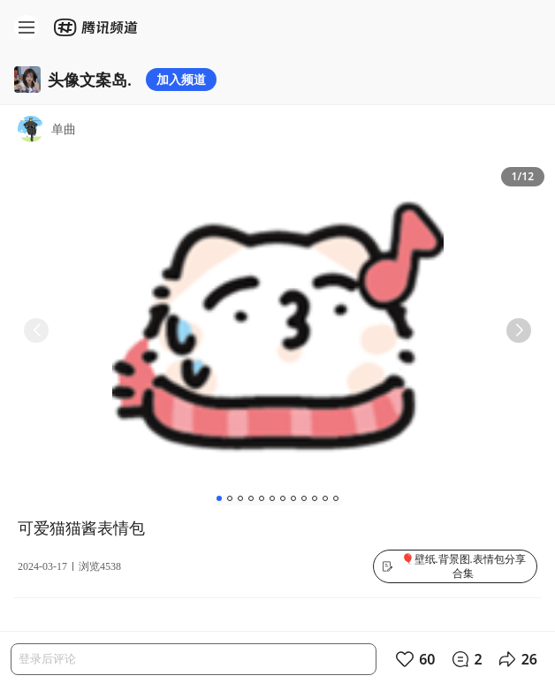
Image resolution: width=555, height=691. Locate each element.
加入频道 (181, 79)
